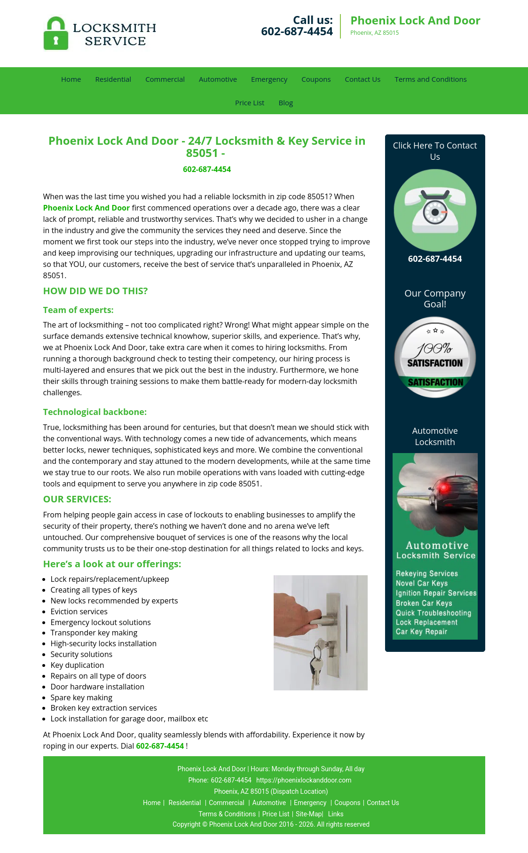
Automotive (218, 79)
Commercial (165, 79)
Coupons (316, 79)
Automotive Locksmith (435, 436)
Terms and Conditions (430, 79)
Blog (285, 102)
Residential (113, 79)
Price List (250, 102)
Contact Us (363, 79)
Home (71, 79)
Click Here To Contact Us (435, 151)
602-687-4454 (297, 31)
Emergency (269, 79)
